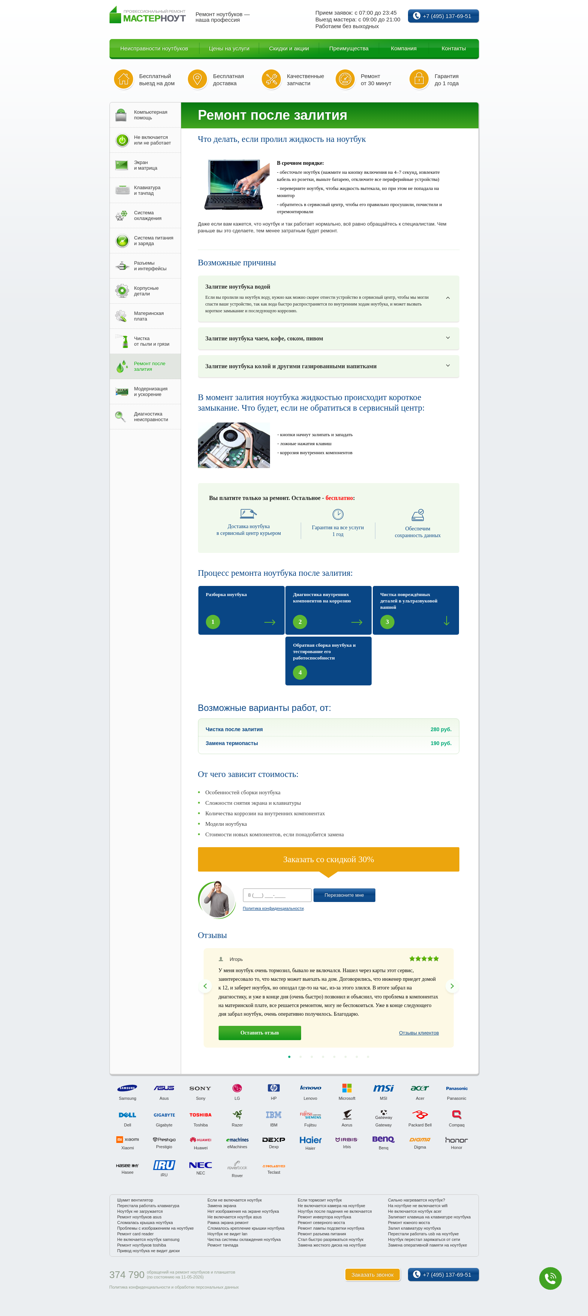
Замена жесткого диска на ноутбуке (332, 1245)
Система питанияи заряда (154, 240)
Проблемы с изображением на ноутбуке (155, 1228)
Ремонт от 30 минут (376, 79)
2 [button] (300, 1057)
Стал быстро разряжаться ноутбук (330, 1239)
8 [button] (368, 1057)
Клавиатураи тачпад (147, 190)
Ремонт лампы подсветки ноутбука (331, 1228)
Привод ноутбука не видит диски (148, 1250)
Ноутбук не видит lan (227, 1234)
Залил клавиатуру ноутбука (414, 1228)
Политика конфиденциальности (273, 908)
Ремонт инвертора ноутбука (324, 1217)
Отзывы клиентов (419, 1033)
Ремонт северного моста (321, 1222)
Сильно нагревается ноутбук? (416, 1200)
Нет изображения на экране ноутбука (243, 1211)
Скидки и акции (289, 48)
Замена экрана (221, 1205)
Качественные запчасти (305, 79)
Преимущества (349, 48)
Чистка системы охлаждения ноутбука (243, 1239)
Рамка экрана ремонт (228, 1222)
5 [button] (334, 1057)
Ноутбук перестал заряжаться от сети (424, 1239)
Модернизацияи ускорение (151, 391)
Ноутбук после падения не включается (335, 1211)
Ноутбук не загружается (140, 1211)
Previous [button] (205, 986)
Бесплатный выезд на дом (156, 79)
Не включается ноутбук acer (415, 1211)
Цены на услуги (229, 48)
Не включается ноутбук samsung (148, 1239)
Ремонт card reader (135, 1234)
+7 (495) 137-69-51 (447, 16)
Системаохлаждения (148, 215)
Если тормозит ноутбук (320, 1200)
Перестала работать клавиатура (148, 1205)
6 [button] (345, 1057)
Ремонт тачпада (222, 1245)
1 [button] (289, 1057)
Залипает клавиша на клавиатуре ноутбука (429, 1217)
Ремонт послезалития (150, 366)
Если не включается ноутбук (234, 1200)
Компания (404, 48)
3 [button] (311, 1057)
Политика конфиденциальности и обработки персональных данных (174, 1287)
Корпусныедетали (146, 291)
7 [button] (356, 1057)
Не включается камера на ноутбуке (331, 1205)
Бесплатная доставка (228, 79)
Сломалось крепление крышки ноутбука (245, 1228)
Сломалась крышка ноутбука (145, 1222)
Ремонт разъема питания (322, 1234)
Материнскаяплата (149, 316)
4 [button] (323, 1057)
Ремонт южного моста (409, 1222)
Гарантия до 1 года (447, 79)
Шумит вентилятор (135, 1200)
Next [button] (452, 986)
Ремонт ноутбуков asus (139, 1217)
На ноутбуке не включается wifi (418, 1205)
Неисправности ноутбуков (154, 48)
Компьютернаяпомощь (151, 114)
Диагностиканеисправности (151, 416)
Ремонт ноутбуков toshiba (141, 1245)
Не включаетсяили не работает (152, 140)
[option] (329, 998)
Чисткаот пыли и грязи (152, 341)
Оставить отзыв (259, 1033)
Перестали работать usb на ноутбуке (423, 1234)
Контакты (454, 48)
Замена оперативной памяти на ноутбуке (427, 1245)
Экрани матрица (146, 165)
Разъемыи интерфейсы (150, 265)
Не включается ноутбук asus (234, 1217)
